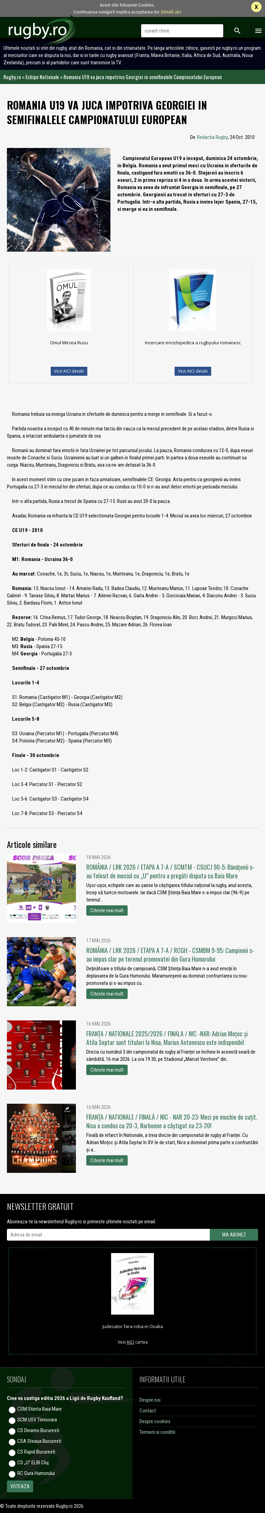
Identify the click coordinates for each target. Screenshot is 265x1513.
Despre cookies (154, 1421)
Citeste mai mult (107, 910)
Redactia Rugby (212, 137)
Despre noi (149, 1400)
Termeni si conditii (157, 1432)
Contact (147, 1411)
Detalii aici (171, 12)
